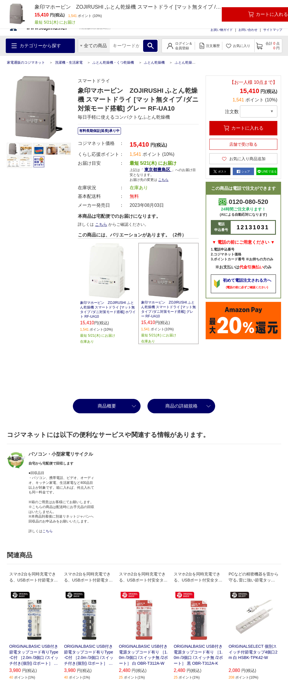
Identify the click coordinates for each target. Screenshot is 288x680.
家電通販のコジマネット (26, 62)
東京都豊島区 (157, 169)
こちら (163, 180)
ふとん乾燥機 (154, 62)
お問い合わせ (247, 29)
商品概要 (107, 406)
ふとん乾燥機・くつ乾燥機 (113, 62)
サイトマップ (272, 29)
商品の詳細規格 (181, 406)
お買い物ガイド (222, 29)
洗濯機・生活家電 (69, 62)
